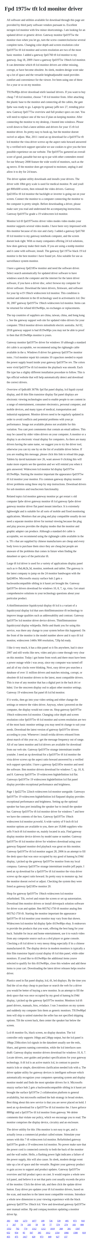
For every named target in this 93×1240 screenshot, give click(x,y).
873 (75, 1221)
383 (8, 1221)
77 (50, 1225)
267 (14, 1225)
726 (51, 1221)
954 (16, 1233)
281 (69, 1229)
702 (17, 1229)
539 (59, 1221)
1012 (48, 1233)
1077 (34, 1221)
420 (33, 1237)
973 (41, 1237)
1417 (25, 1237)
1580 (75, 1233)
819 (84, 1233)
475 (16, 1237)
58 (44, 1225)
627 (57, 1237)
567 (31, 1233)
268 (61, 1229)
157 (65, 1237)
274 (66, 1225)
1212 (43, 1229)
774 (25, 1229)
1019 (52, 1229)
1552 (9, 1229)
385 (39, 1233)
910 (83, 1221)
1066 (66, 1233)
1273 (25, 1221)
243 (29, 1225)
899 (82, 1225)
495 (67, 1221)
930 (16, 1221)
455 (8, 1237)
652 (8, 1233)
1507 (78, 1229)
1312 (34, 1229)
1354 (57, 1233)
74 (22, 1225)
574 (58, 1225)
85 (24, 1233)
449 (49, 1237)
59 (37, 1225)
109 (42, 1221)
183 (74, 1225)
